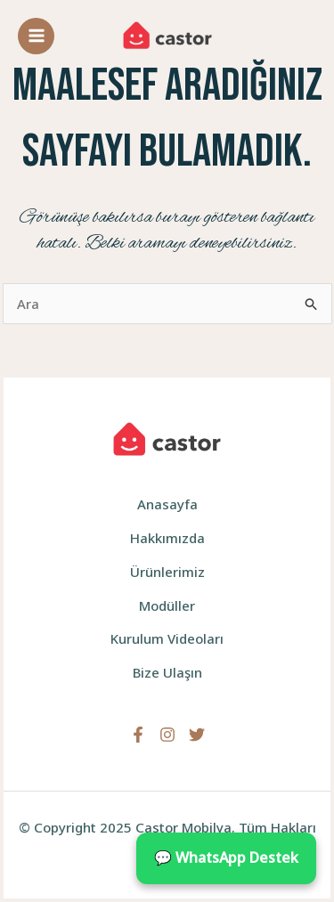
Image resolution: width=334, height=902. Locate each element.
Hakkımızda (167, 538)
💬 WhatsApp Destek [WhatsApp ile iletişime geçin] (226, 857)
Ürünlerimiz (167, 572)
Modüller (167, 605)
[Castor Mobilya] (167, 35)
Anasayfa (167, 504)
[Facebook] (138, 735)
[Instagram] (167, 735)
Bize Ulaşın (167, 672)
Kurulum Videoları (167, 638)
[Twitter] (197, 735)
